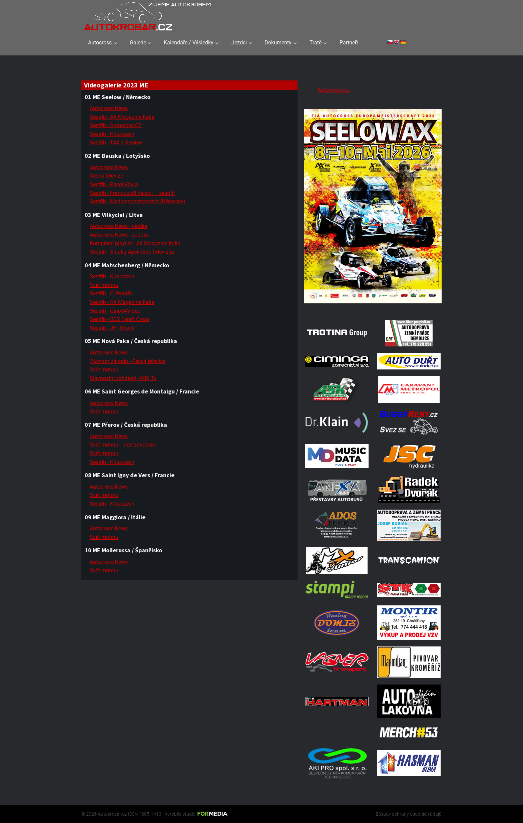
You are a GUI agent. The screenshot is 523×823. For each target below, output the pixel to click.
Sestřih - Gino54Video (115, 311)
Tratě (316, 42)
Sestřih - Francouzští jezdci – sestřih (132, 193)
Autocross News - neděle (118, 226)
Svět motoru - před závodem (123, 445)
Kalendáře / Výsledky (188, 42)
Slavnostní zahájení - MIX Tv (123, 378)
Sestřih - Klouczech (112, 134)
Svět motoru (104, 285)
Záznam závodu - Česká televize (127, 361)
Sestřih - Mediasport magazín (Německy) (137, 201)
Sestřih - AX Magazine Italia (122, 117)
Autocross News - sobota (119, 235)
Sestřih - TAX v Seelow (116, 143)
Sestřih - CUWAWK (111, 293)
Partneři (349, 42)
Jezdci (239, 42)
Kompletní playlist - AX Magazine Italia (135, 243)
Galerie (138, 42)
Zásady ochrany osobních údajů (409, 814)
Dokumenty (278, 42)
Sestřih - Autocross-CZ (116, 125)
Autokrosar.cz (334, 90)
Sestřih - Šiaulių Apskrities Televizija (132, 252)
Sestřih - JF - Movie (112, 328)
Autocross (100, 42)
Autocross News (109, 108)
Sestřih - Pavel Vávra (114, 184)
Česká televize (106, 176)
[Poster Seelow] (373, 304)
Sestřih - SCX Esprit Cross (119, 319)
